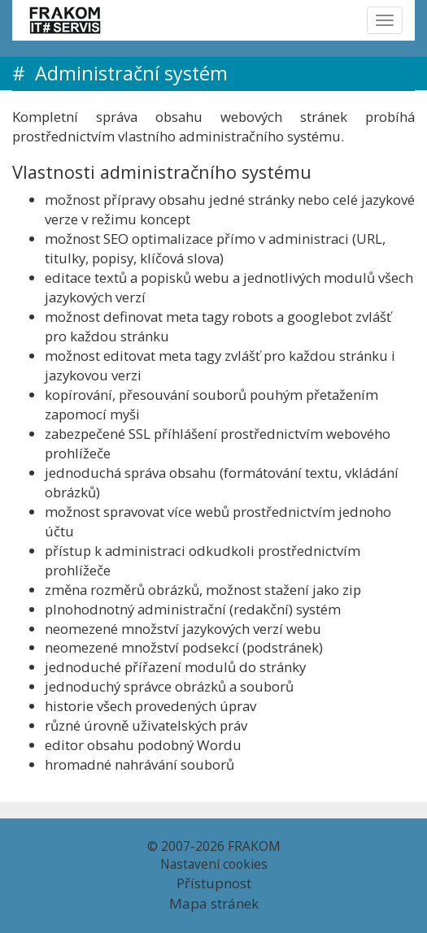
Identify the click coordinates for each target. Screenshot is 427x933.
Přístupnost (213, 883)
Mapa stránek (214, 903)
